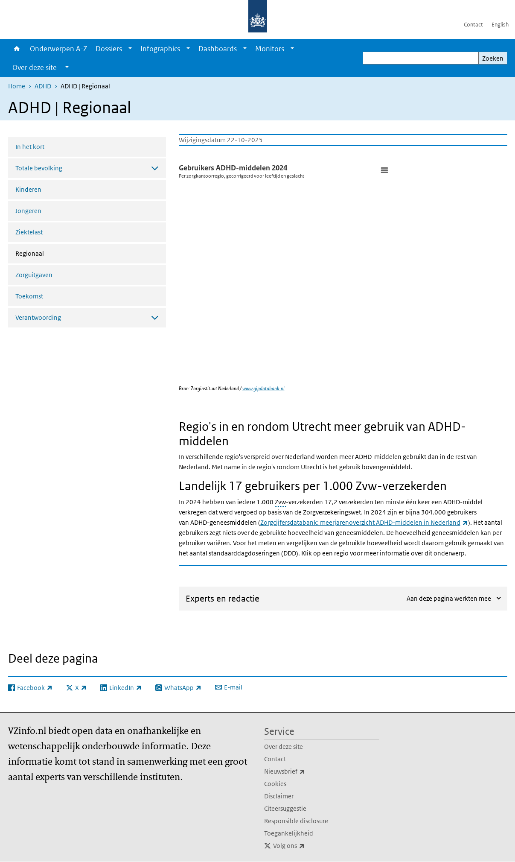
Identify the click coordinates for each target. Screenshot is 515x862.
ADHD (43, 86)
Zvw (280, 502)
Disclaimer (279, 796)
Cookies (275, 784)
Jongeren (28, 211)
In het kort (29, 147)
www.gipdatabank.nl (263, 388)
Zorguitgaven (33, 275)
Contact (473, 24)
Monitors (269, 48)
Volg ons (307, 846)
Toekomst (29, 296)
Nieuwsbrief (303, 771)
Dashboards (217, 48)
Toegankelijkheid (288, 833)
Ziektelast (29, 232)
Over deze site (283, 746)
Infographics (160, 48)
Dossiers (109, 48)
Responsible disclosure (296, 821)
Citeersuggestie (285, 808)
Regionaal (52, 252)
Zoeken (492, 58)
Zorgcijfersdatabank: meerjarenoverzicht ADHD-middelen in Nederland (364, 522)
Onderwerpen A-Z (58, 48)
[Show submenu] (130, 48)
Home (17, 48)
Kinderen (28, 189)
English (500, 24)
